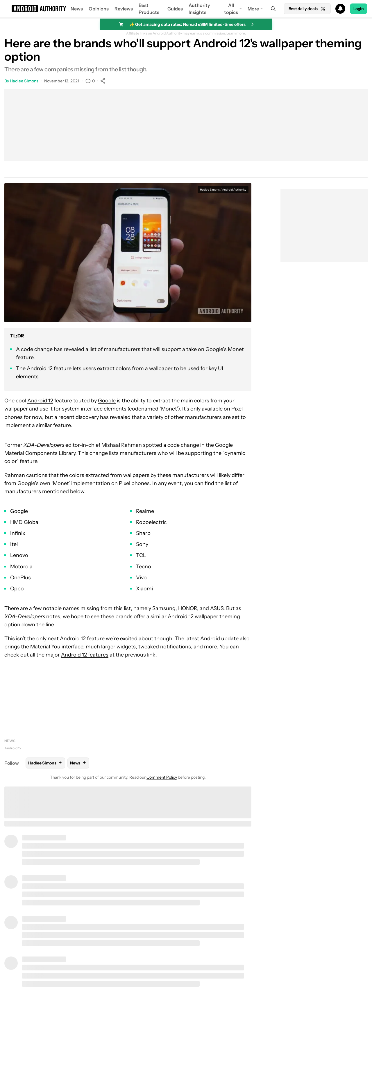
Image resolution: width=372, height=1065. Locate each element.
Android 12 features (84, 655)
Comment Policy (161, 777)
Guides (175, 9)
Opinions (99, 9)
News (77, 9)
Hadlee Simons (24, 81)
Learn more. (236, 33)
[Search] (273, 9)
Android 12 (40, 400)
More (253, 9)
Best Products (149, 8)
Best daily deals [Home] (307, 9)
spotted (152, 445)
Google (107, 400)
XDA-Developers (44, 445)
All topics (231, 8)
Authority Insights (199, 8)
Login (358, 8)
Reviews (124, 9)
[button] (186, 8)
